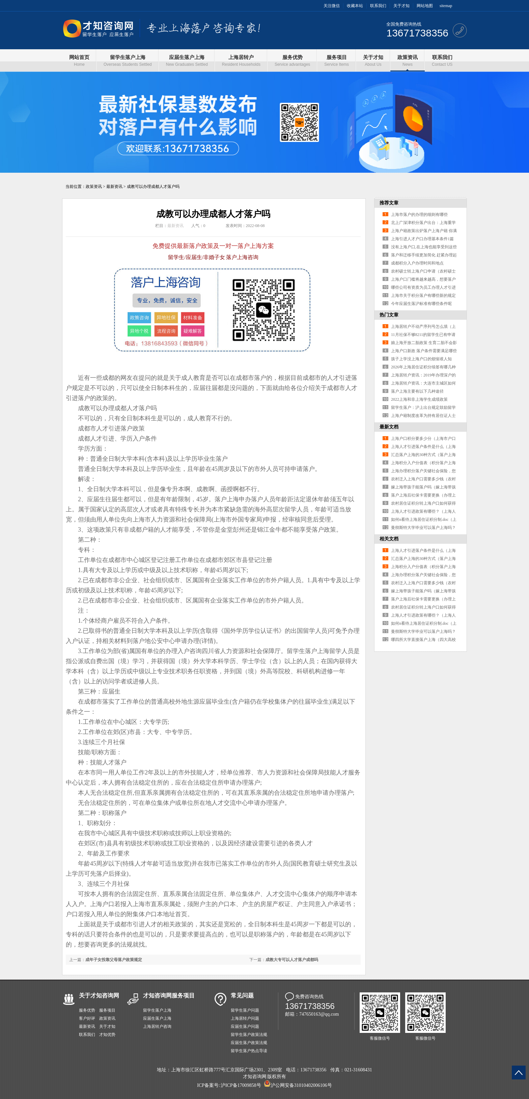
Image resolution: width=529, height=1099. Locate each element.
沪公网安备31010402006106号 (301, 1085)
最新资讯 (114, 186)
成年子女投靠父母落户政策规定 (113, 959)
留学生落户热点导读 (249, 1050)
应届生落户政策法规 (249, 1042)
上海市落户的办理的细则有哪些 (419, 214)
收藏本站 (355, 5)
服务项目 (107, 1010)
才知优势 (107, 1034)
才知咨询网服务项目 (169, 995)
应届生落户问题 (245, 1026)
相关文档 (389, 538)
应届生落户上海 (157, 1018)
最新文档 (389, 426)
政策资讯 (94, 186)
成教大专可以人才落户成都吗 (292, 959)
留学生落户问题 (245, 1010)
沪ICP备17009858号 (241, 1085)
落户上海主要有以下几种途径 (417, 391)
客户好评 (87, 1018)
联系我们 (378, 5)
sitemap (446, 5)
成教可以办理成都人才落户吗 (153, 186)
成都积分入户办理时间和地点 (417, 263)
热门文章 (389, 314)
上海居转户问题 (245, 1018)
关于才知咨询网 (99, 995)
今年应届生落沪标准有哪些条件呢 (421, 303)
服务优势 (87, 1010)
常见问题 (242, 995)
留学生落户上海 (157, 1010)
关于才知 (401, 5)
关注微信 (332, 5)
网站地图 (425, 5)
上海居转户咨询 (157, 1026)
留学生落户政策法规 (249, 1034)
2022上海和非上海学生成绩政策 (419, 399)
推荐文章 (389, 202)
